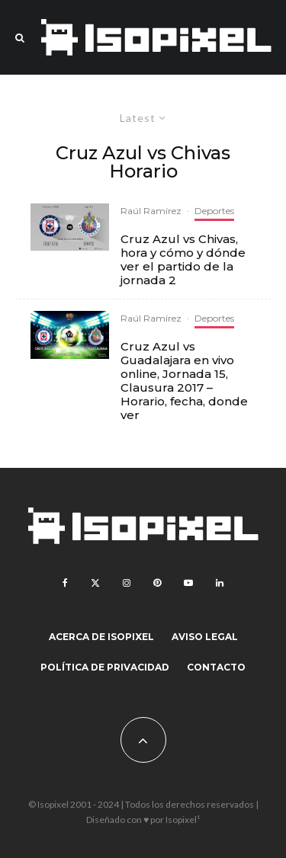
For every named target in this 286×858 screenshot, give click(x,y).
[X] (95, 583)
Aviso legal (205, 636)
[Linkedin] (219, 583)
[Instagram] (126, 583)
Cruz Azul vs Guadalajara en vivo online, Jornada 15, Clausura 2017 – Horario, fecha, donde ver (184, 381)
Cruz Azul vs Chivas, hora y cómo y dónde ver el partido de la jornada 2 (183, 259)
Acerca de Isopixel (101, 636)
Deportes (214, 210)
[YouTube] (188, 583)
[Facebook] (65, 583)
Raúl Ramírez (151, 210)
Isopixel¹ (182, 819)
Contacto (216, 667)
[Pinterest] (157, 583)
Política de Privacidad (104, 667)
